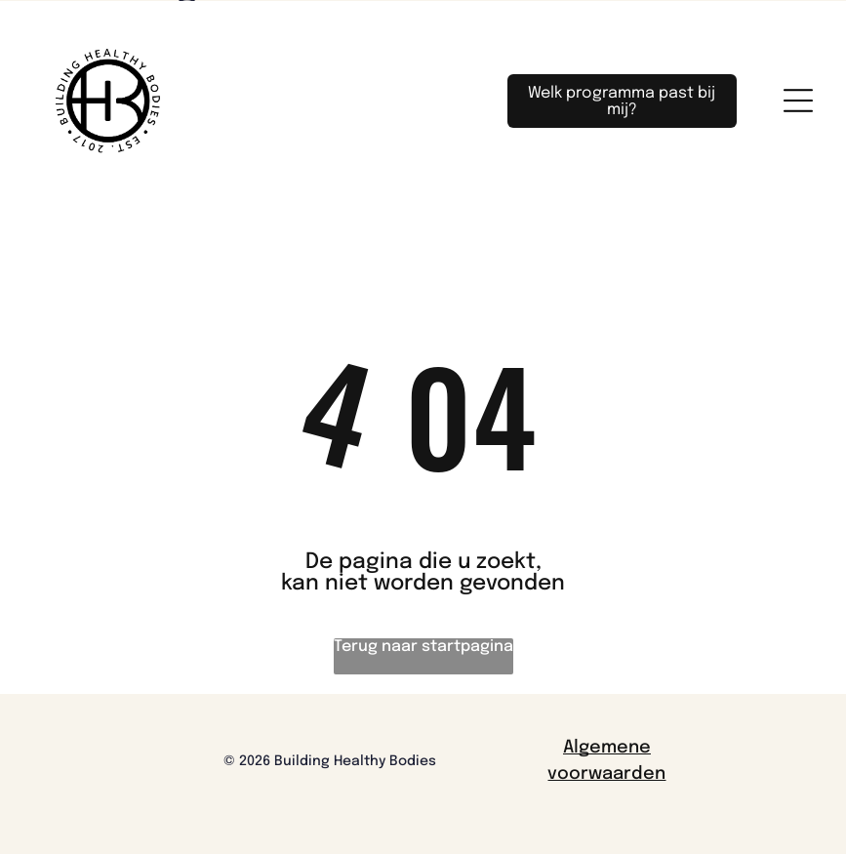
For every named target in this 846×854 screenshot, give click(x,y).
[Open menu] (798, 100)
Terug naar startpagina (423, 646)
